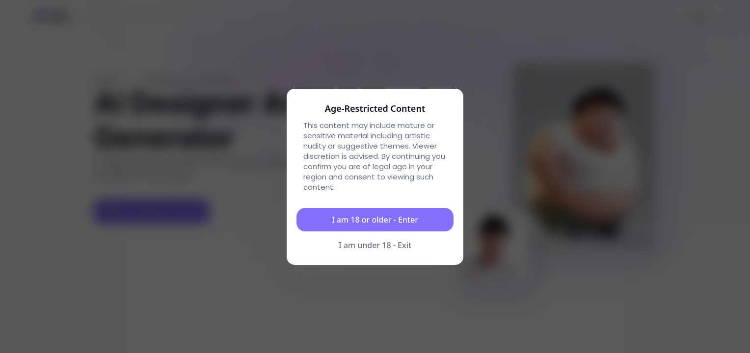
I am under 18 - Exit (375, 245)
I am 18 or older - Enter (375, 219)
